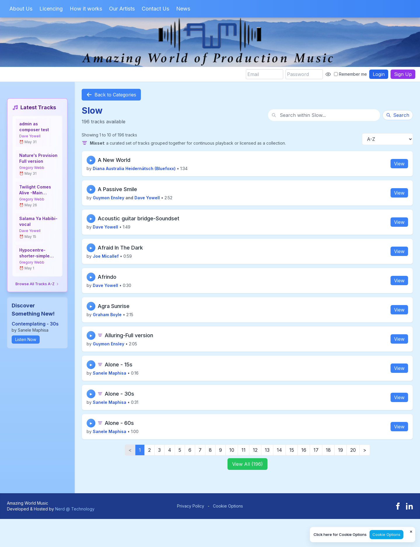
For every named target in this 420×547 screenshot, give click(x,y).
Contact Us (155, 9)
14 (279, 450)
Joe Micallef (106, 256)
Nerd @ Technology (74, 508)
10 (231, 450)
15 (291, 450)
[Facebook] (397, 506)
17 (316, 450)
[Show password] (328, 74)
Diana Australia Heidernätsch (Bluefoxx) (134, 168)
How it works (86, 9)
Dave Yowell (30, 136)
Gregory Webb (31, 167)
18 (328, 450)
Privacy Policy (190, 505)
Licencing (51, 9)
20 (353, 450)
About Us (20, 9)
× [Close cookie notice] (411, 531)
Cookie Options (228, 505)
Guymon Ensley (108, 197)
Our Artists (122, 9)
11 (244, 450)
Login (379, 74)
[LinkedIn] (409, 506)
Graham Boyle (107, 314)
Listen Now (25, 339)
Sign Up (403, 74)
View (399, 164)
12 (255, 450)
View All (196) (247, 464)
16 (303, 450)
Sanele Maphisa (109, 373)
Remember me (350, 74)
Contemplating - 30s (35, 324)
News (183, 9)
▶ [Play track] (91, 160)
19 (340, 450)
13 (267, 450)
